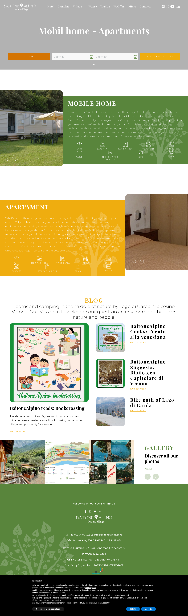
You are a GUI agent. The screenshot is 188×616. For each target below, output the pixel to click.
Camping (64, 6)
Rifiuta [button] (133, 609)
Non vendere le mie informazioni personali (112, 595)
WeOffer (118, 6)
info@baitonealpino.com (108, 534)
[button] (179, 6)
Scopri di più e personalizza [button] (48, 609)
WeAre (92, 6)
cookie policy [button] (90, 588)
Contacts (145, 6)
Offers (132, 6)
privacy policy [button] (55, 600)
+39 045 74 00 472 (74, 534)
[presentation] (7, 158)
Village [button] (79, 6)
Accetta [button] (148, 609)
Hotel (50, 6)
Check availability (160, 57)
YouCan (105, 6)
